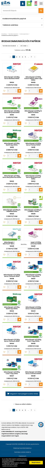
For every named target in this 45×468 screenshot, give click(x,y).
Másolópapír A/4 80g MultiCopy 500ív (11, 144)
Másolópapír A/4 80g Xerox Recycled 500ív (11, 111)
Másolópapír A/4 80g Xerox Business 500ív (11, 77)
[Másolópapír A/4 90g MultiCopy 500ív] (11, 299)
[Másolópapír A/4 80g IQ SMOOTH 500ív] (33, 103)
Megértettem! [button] (36, 462)
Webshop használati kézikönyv (22, 448)
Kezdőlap (4, 34)
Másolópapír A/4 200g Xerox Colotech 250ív (12, 275)
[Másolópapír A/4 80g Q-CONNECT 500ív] (33, 202)
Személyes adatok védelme (22, 452)
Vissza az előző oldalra (23, 404)
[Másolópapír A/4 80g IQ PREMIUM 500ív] (11, 202)
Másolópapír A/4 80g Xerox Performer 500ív (33, 243)
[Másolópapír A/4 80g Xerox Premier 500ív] (33, 135)
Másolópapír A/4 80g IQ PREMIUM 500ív (11, 210)
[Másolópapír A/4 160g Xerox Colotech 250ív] (11, 332)
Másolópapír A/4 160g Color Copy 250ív (12, 373)
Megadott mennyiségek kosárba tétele (24, 394)
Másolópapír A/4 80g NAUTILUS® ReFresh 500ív (12, 243)
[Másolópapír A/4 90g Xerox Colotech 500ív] (33, 299)
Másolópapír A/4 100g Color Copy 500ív (33, 340)
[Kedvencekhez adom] (4, 91)
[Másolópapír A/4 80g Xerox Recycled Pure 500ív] (33, 168)
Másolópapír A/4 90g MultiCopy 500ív (11, 308)
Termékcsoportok (13, 34)
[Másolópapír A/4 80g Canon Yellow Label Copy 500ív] (33, 69)
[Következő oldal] (35, 57)
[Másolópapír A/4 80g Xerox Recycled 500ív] (11, 103)
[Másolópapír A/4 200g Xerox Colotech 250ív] (11, 267)
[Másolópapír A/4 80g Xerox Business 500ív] (11, 69)
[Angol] (35, 2)
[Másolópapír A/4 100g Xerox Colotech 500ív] (33, 364)
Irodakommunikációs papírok (9, 35)
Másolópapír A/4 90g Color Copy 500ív (33, 275)
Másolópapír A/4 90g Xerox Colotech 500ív (33, 308)
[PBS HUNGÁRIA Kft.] (5, 3)
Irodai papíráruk (24, 34)
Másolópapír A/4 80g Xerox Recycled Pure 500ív (33, 177)
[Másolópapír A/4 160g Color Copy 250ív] (11, 364)
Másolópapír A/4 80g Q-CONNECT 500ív (33, 210)
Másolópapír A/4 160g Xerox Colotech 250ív (12, 340)
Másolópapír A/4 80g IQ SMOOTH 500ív (33, 111)
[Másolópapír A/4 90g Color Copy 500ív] (33, 267)
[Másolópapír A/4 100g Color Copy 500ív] (33, 332)
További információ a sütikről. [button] (9, 466)
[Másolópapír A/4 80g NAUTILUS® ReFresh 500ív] (11, 234)
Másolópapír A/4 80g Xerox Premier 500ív (33, 144)
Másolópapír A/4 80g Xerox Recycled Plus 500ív (12, 176)
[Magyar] (35, 5)
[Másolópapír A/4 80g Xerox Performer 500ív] (33, 234)
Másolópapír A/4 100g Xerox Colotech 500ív (33, 373)
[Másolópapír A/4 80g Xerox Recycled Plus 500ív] (11, 168)
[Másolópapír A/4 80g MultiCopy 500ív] (11, 135)
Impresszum (22, 456)
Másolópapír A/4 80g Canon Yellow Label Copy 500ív (33, 78)
